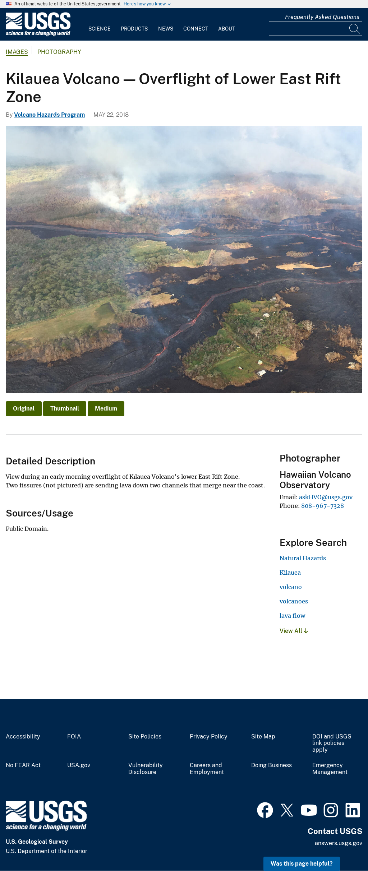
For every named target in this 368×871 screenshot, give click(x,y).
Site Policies (144, 736)
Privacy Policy (208, 736)
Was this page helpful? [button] (302, 863)
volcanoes (294, 601)
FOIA (74, 736)
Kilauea (290, 572)
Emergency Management (330, 768)
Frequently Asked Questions (322, 17)
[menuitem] (99, 24)
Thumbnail (64, 408)
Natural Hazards (303, 558)
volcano (291, 586)
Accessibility (23, 736)
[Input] (315, 29)
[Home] (38, 34)
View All (294, 630)
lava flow (292, 615)
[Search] (355, 29)
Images (17, 51)
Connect (195, 29)
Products (134, 29)
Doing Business (271, 765)
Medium (106, 408)
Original (23, 408)
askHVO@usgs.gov (326, 497)
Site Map (263, 736)
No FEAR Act (23, 765)
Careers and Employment (207, 768)
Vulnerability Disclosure (145, 768)
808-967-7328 (322, 505)
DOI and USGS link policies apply (331, 743)
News (165, 29)
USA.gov (78, 765)
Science (99, 29)
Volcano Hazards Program (49, 114)
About (226, 29)
